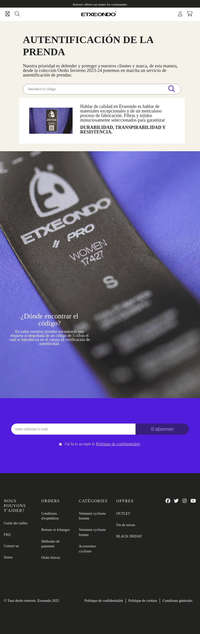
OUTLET (123, 513)
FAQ (7, 534)
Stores (8, 557)
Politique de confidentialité (104, 601)
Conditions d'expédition (50, 516)
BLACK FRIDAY (129, 536)
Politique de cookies (142, 601)
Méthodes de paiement (50, 544)
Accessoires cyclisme (87, 548)
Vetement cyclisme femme (92, 532)
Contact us (11, 546)
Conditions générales (177, 601)
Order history (50, 558)
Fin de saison (125, 525)
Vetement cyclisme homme (92, 516)
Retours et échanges (55, 530)
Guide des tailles (15, 523)
